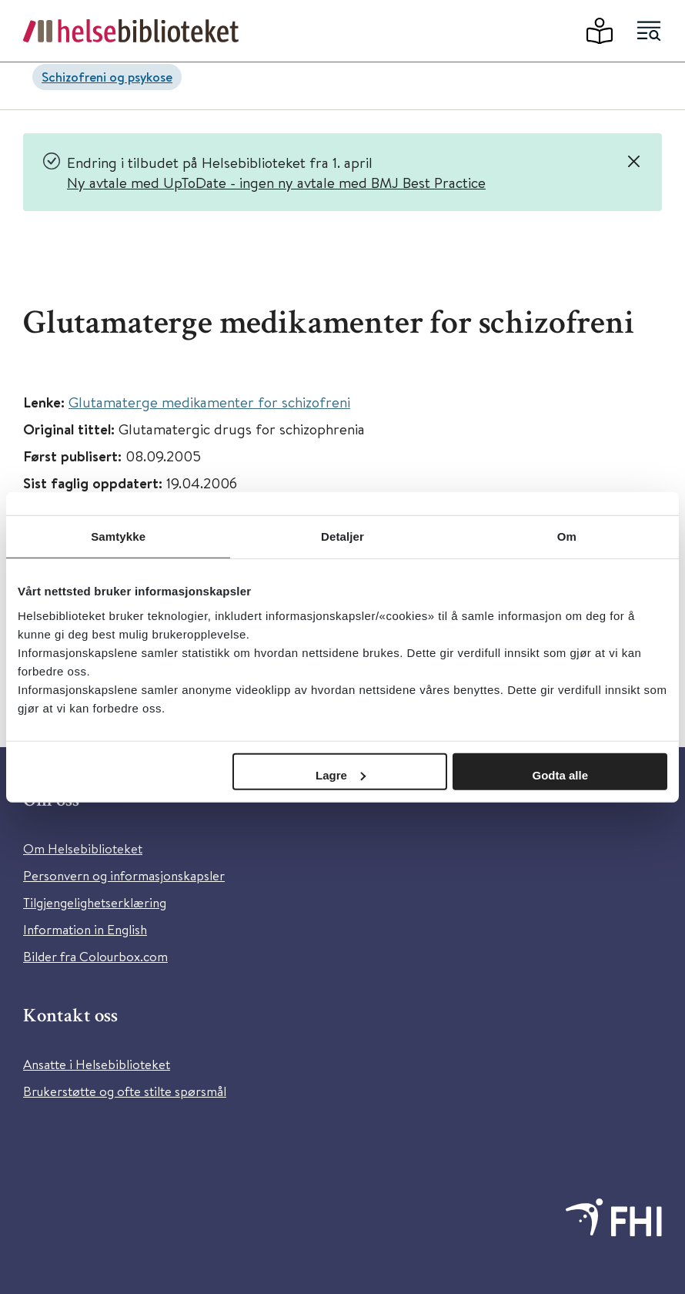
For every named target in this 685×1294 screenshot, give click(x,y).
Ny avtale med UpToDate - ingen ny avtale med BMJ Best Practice (276, 182)
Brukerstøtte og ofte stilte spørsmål (124, 1091)
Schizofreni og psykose (107, 76)
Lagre (341, 774)
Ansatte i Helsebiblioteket (96, 1064)
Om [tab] (566, 536)
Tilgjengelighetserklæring (94, 902)
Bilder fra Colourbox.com (95, 956)
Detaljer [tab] (342, 536)
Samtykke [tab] (118, 536)
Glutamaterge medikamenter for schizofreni (209, 401)
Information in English (85, 929)
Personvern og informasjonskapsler (124, 875)
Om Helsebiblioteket (82, 848)
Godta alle (560, 774)
